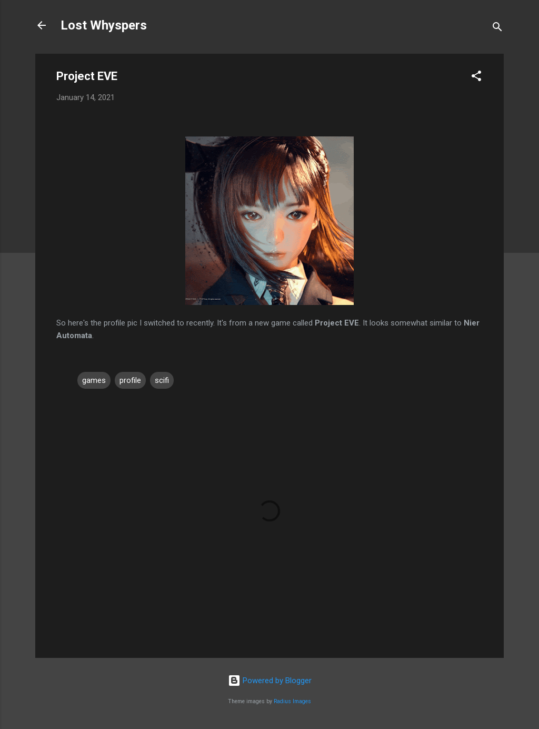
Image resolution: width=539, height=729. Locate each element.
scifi (162, 380)
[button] (476, 78)
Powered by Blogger (270, 680)
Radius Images (292, 701)
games (94, 380)
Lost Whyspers (104, 25)
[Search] (497, 29)
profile (130, 380)
